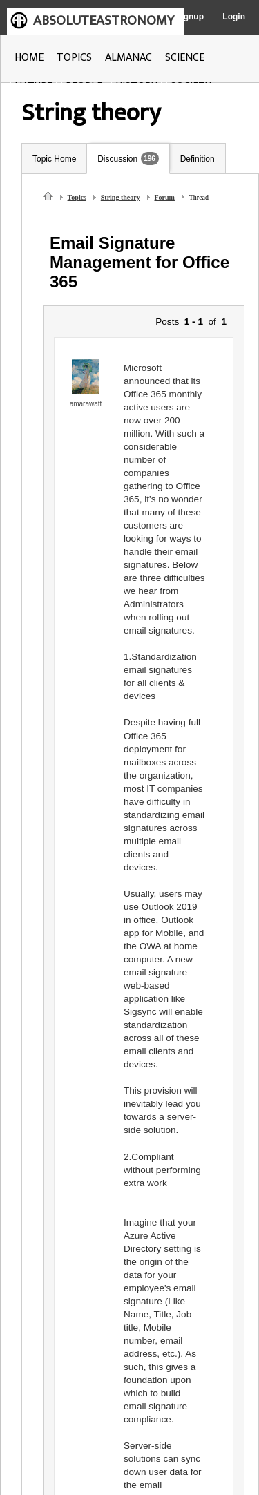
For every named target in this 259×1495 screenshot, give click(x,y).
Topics (77, 197)
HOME (29, 57)
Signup (189, 16)
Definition (197, 159)
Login (233, 16)
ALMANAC (128, 57)
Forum (165, 197)
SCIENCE (184, 57)
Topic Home (54, 159)
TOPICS (74, 57)
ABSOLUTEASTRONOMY (103, 20)
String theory (120, 197)
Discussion (117, 159)
